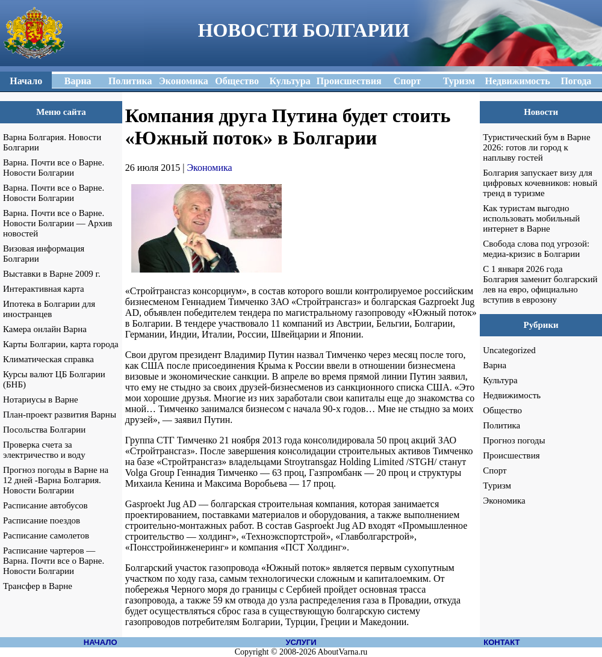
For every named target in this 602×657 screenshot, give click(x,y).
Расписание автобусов (45, 505)
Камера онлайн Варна (45, 329)
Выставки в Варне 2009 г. (52, 274)
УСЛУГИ (300, 642)
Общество (502, 410)
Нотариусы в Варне (40, 399)
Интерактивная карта (43, 289)
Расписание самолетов (46, 535)
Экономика (209, 167)
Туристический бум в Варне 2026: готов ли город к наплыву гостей (536, 147)
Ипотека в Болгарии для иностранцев (49, 309)
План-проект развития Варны (59, 414)
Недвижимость (512, 395)
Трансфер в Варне (37, 586)
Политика (501, 425)
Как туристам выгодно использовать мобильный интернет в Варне (531, 218)
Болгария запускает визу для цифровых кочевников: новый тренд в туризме (540, 183)
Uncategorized (509, 350)
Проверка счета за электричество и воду (44, 450)
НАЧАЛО (100, 642)
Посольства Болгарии (44, 429)
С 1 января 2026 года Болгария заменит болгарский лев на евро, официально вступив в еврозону (540, 284)
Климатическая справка (48, 359)
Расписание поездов (41, 520)
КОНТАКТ (501, 642)
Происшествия (511, 455)
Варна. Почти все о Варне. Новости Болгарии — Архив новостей (57, 223)
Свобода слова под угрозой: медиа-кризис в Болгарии (536, 249)
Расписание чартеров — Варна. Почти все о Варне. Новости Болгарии (53, 561)
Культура (500, 380)
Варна (494, 365)
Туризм (497, 485)
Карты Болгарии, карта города (61, 344)
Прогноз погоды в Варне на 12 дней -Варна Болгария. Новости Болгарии (55, 480)
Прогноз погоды (514, 440)
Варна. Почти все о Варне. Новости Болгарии (53, 167)
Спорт (494, 470)
